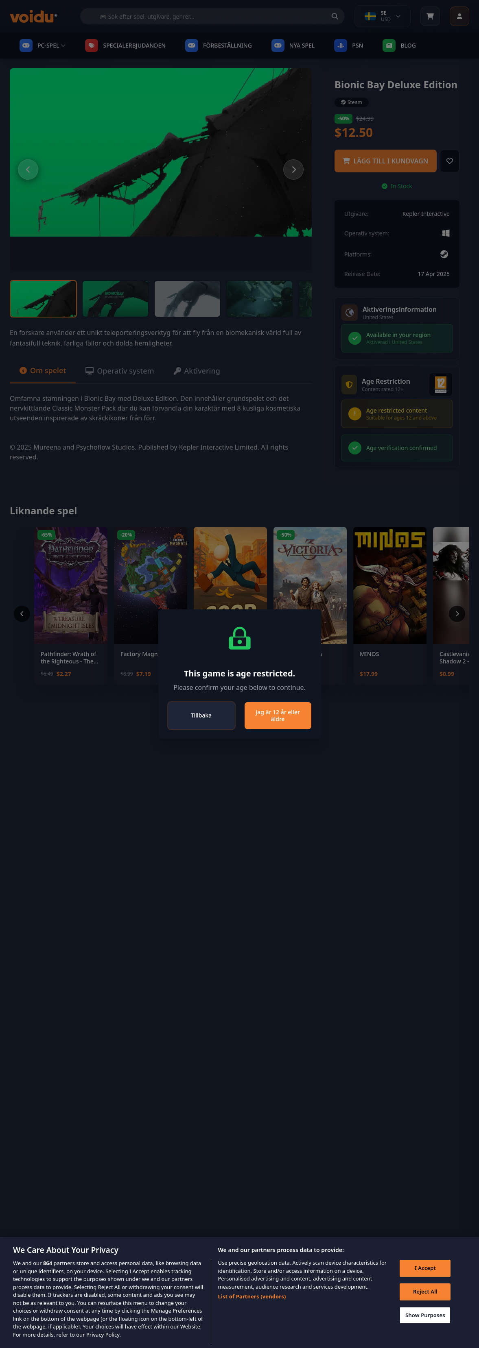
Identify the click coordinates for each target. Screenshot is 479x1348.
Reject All (425, 1303)
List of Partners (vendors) (252, 1307)
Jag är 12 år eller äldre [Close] (278, 715)
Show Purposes (425, 1326)
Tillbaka (201, 715)
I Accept (425, 1279)
